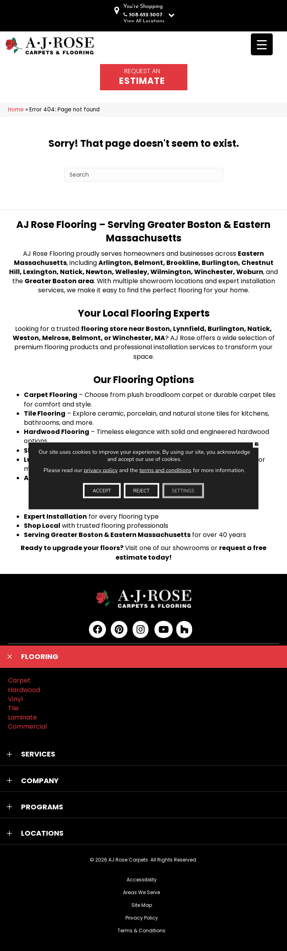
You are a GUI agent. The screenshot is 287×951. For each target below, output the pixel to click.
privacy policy (100, 470)
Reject (141, 490)
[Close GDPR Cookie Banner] (259, 441)
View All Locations (143, 21)
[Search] (143, 174)
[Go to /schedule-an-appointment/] (143, 77)
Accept (101, 490)
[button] (143, 657)
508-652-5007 (145, 15)
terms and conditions (165, 470)
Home (16, 109)
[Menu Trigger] (262, 44)
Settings (183, 490)
